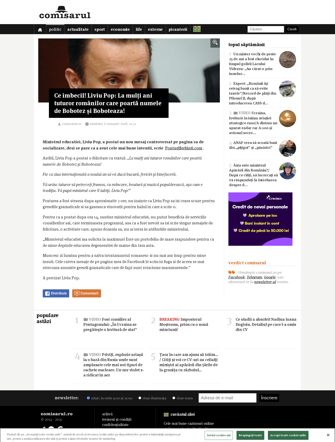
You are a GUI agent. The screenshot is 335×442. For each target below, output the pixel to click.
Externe (155, 29)
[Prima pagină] (40, 29)
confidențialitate (115, 425)
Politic (55, 29)
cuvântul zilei (179, 414)
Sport (99, 29)
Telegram (254, 277)
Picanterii (178, 29)
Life (139, 29)
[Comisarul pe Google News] (60, 429)
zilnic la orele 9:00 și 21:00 (109, 398)
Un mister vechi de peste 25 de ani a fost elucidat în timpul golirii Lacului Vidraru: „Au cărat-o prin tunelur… (262, 63)
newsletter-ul (265, 282)
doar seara (182, 398)
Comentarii (86, 293)
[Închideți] (328, 436)
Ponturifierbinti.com (183, 148)
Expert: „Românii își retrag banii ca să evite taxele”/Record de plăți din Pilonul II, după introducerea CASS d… (262, 92)
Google (270, 277)
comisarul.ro (71, 124)
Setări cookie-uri (219, 436)
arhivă (107, 414)
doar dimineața (152, 398)
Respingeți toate (250, 436)
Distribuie (56, 293)
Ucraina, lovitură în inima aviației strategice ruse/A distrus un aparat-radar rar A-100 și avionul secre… (262, 122)
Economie (120, 29)
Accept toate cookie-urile (288, 436)
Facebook (236, 277)
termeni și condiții (117, 419)
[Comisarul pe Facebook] (44, 429)
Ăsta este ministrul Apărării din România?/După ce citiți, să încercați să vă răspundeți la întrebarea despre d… (262, 174)
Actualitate (78, 29)
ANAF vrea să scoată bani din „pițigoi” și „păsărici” (262, 145)
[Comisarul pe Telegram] (51, 429)
